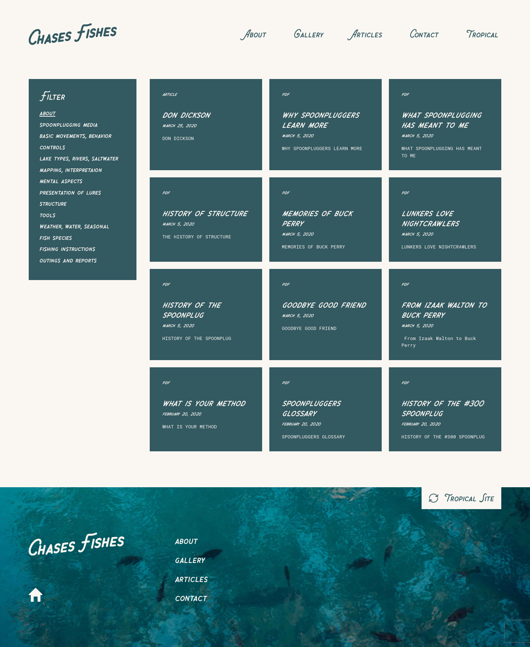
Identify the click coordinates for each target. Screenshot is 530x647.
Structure (52, 203)
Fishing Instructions (67, 248)
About (255, 34)
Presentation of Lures (70, 191)
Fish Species (55, 237)
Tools (47, 214)
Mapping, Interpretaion (70, 169)
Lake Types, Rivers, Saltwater (78, 157)
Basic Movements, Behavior (75, 135)
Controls (52, 146)
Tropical (482, 34)
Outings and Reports (68, 259)
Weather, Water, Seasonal (74, 225)
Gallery (308, 34)
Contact (423, 34)
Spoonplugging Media (68, 124)
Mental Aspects (60, 180)
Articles (366, 34)
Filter (53, 96)
